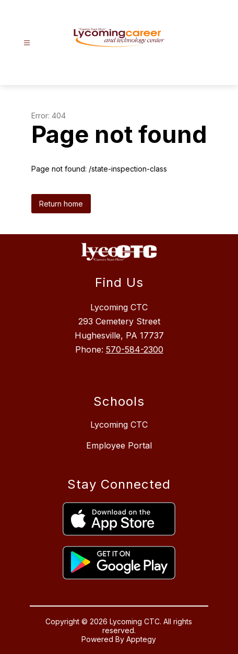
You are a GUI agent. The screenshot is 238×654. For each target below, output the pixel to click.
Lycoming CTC (119, 424)
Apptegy (141, 639)
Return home (61, 203)
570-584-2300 (134, 349)
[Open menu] (27, 43)
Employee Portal (119, 445)
